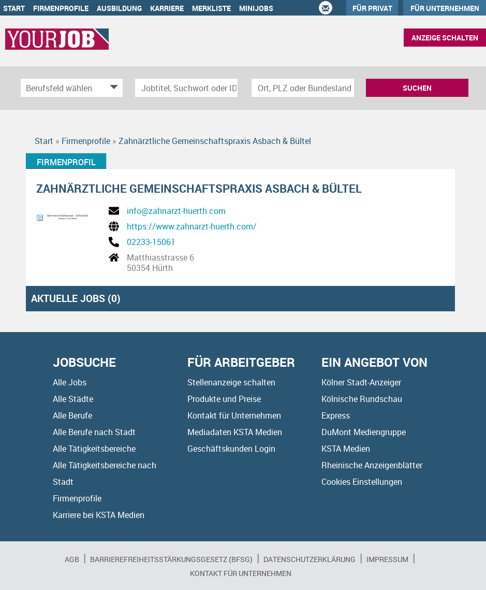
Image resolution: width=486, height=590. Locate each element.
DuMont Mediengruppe (363, 432)
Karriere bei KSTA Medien (98, 515)
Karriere (167, 8)
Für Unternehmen (444, 8)
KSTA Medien (345, 448)
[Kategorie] (61, 88)
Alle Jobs (69, 382)
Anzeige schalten (444, 37)
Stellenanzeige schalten (231, 382)
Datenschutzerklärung (309, 559)
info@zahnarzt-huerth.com (176, 210)
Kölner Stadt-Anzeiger (361, 382)
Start (14, 8)
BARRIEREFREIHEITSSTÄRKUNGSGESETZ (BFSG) (171, 559)
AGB (72, 559)
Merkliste (211, 8)
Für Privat (372, 8)
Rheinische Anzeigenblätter (371, 465)
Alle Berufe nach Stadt (94, 432)
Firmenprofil (66, 162)
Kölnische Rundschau (361, 399)
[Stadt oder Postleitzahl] (303, 88)
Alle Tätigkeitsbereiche (94, 448)
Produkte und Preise (224, 399)
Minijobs (256, 8)
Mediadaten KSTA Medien (234, 432)
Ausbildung (119, 8)
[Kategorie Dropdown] (112, 88)
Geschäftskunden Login (231, 448)
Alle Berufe (72, 415)
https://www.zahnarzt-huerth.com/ (192, 226)
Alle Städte (73, 399)
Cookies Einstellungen (361, 481)
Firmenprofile (61, 8)
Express (335, 415)
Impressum (387, 559)
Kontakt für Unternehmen (234, 415)
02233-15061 (151, 241)
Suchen (417, 88)
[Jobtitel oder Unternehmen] (186, 88)
